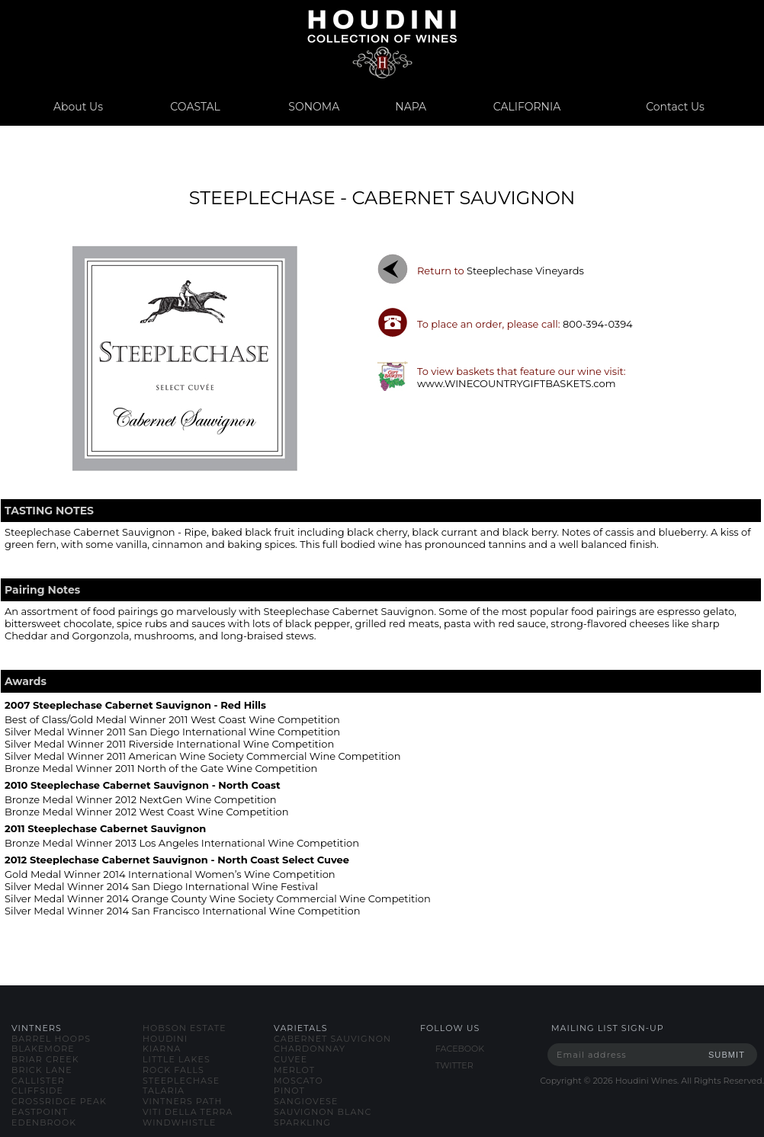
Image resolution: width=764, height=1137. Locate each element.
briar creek (45, 1059)
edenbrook (43, 1122)
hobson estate (184, 1028)
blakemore (43, 1048)
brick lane (41, 1070)
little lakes (176, 1059)
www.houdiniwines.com (381, 44)
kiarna (162, 1048)
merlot (294, 1070)
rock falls (173, 1070)
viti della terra (188, 1112)
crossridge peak (59, 1101)
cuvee (290, 1059)
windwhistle (179, 1122)
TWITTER (454, 1065)
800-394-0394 (598, 324)
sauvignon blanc (322, 1112)
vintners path (182, 1101)
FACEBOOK (459, 1048)
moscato (298, 1080)
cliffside (37, 1090)
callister (38, 1080)
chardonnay (309, 1048)
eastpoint (39, 1112)
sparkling (302, 1122)
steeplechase (181, 1080)
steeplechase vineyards (525, 270)
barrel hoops (51, 1038)
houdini (165, 1038)
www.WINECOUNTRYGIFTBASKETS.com (516, 383)
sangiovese (306, 1101)
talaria (164, 1090)
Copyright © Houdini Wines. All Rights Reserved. (652, 1080)
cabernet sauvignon (332, 1038)
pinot (289, 1090)
